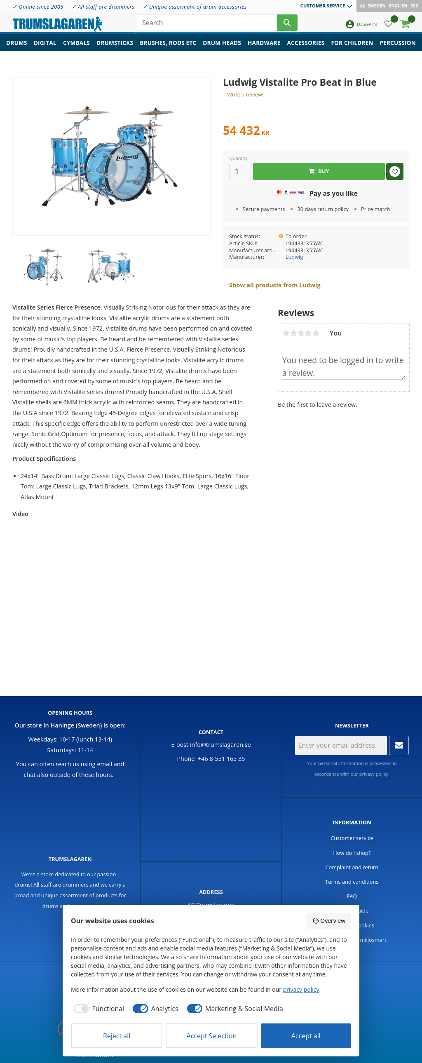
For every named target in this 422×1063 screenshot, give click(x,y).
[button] (388, 27)
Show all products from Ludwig (275, 285)
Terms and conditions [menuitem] (351, 881)
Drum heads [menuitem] (222, 48)
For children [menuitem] (352, 48)
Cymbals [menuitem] (76, 48)
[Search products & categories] (207, 24)
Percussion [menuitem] (398, 48)
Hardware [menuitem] (264, 48)
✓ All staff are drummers (103, 6)
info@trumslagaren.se (220, 745)
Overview (328, 921)
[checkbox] (97, 1009)
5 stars (315, 333)
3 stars (301, 333)
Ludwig (294, 256)
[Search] (287, 24)
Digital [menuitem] (45, 48)
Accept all (306, 1035)
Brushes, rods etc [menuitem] (168, 48)
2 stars (293, 333)
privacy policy (373, 774)
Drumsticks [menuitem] (114, 48)
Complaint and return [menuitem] (351, 867)
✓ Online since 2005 (37, 6)
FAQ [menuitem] (352, 896)
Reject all (116, 1035)
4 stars (308, 333)
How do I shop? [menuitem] (351, 853)
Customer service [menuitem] (322, 5)
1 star (286, 333)
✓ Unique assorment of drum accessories (194, 6)
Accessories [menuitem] (306, 48)
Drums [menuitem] (16, 48)
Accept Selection (212, 1035)
